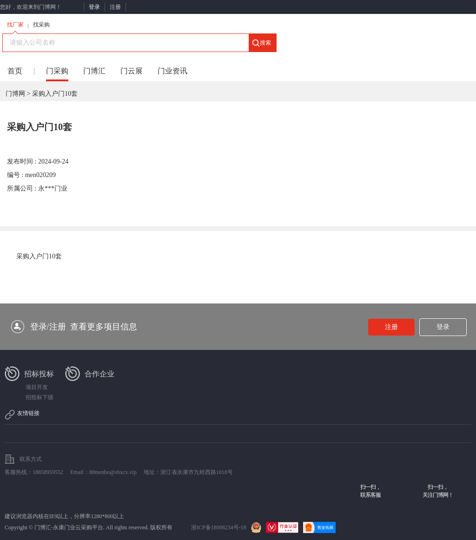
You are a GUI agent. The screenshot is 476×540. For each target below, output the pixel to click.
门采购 (57, 71)
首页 (14, 71)
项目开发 (37, 387)
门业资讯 (172, 71)
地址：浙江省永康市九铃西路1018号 (188, 472)
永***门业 (52, 188)
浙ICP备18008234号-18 (218, 527)
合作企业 (99, 374)
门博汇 (94, 71)
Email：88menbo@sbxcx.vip (103, 472)
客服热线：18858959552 (34, 472)
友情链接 (28, 413)
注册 (115, 7)
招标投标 (39, 374)
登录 (94, 7)
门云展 (131, 71)
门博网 (15, 93)
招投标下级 (39, 397)
